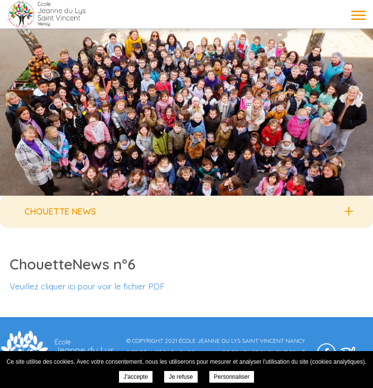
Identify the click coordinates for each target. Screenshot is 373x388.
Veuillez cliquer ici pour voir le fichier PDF (87, 286)
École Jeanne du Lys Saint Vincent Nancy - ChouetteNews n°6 (46, 14)
